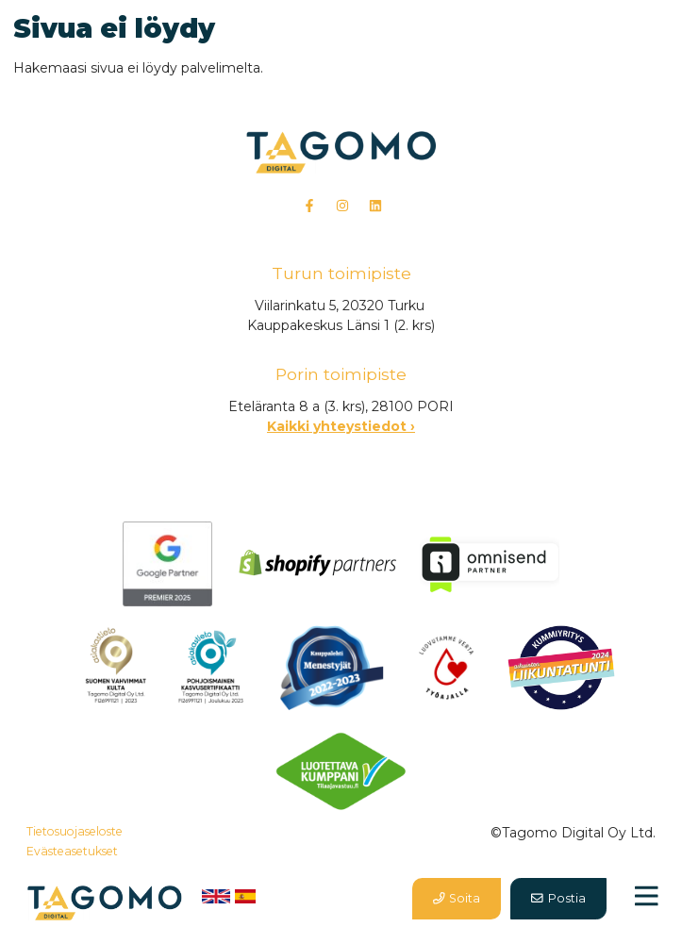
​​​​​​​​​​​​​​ (115, 666)
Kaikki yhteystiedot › (341, 426)
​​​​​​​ (212, 666)
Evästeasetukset (72, 851)
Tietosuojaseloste (74, 831)
